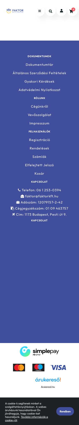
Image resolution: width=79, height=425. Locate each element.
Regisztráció (39, 140)
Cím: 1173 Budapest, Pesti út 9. (39, 214)
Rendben (65, 411)
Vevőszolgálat (39, 115)
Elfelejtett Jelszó (39, 165)
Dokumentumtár (40, 64)
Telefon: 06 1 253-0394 (39, 190)
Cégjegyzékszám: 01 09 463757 (39, 208)
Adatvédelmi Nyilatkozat (39, 90)
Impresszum (39, 123)
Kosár (39, 174)
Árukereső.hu (48, 387)
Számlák (39, 157)
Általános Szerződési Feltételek (39, 73)
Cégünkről (39, 106)
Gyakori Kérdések (39, 81)
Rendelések (39, 148)
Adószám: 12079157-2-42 (39, 202)
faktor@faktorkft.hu (39, 196)
